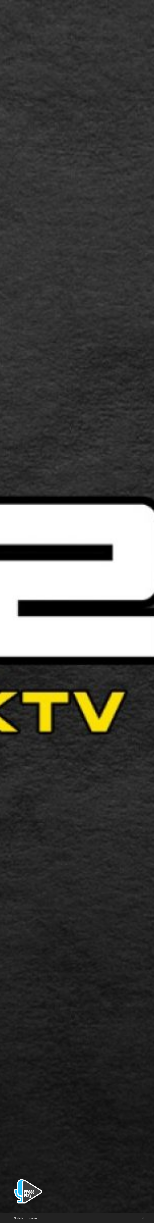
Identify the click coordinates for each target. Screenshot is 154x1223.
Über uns (33, 1218)
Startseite (18, 1218)
